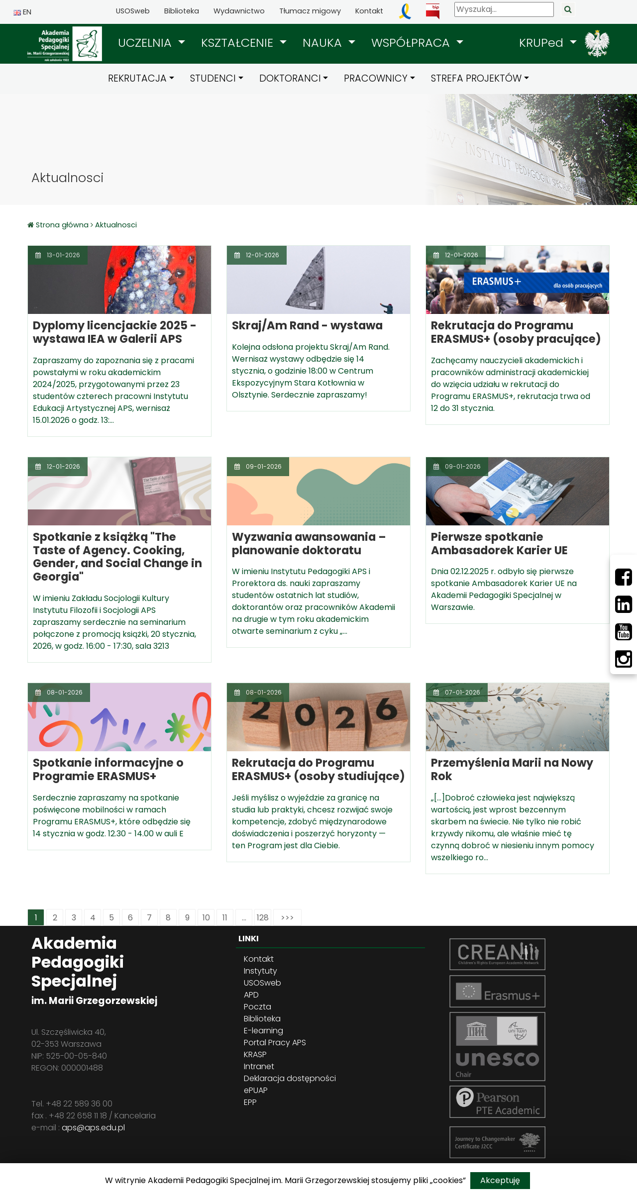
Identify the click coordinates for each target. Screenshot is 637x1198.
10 (206, 917)
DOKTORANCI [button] (290, 78)
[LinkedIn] (623, 604)
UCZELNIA (146, 42)
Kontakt (369, 11)
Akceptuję (500, 1180)
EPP (250, 1102)
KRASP (255, 1054)
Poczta (257, 1006)
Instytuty (260, 971)
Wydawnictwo (239, 11)
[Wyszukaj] (504, 9)
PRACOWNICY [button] (376, 78)
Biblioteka (181, 11)
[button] (151, 43)
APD (251, 994)
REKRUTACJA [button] (137, 78)
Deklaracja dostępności (290, 1078)
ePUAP (256, 1090)
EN (22, 12)
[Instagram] (623, 659)
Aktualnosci (116, 225)
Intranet (259, 1066)
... (244, 917)
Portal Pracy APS (275, 1042)
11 (224, 917)
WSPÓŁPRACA (412, 42)
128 (263, 917)
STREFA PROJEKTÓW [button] (476, 78)
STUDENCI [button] (213, 78)
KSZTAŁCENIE (239, 42)
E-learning (263, 1030)
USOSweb (133, 11)
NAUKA (324, 42)
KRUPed (543, 42)
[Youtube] (623, 632)
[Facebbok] (623, 577)
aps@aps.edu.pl (93, 1127)
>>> (287, 917)
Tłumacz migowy (310, 11)
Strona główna (63, 225)
